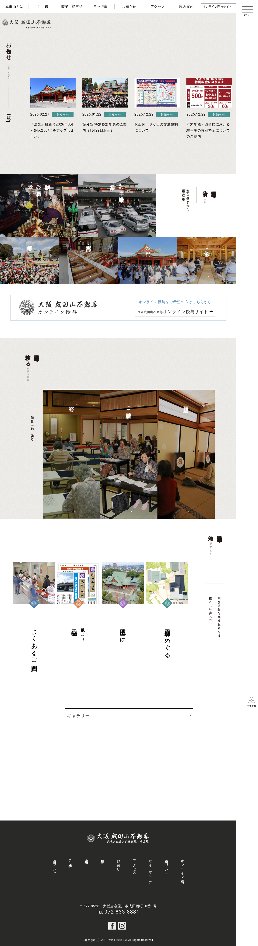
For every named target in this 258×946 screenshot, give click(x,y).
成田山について (54, 865)
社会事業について (166, 865)
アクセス (158, 7)
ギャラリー (78, 715)
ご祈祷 (43, 7)
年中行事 (100, 7)
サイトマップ (150, 869)
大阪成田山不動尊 (173, 311)
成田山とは (14, 7)
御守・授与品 (72, 7)
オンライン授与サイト (217, 7)
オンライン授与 (182, 867)
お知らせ (129, 7)
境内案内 (186, 7)
